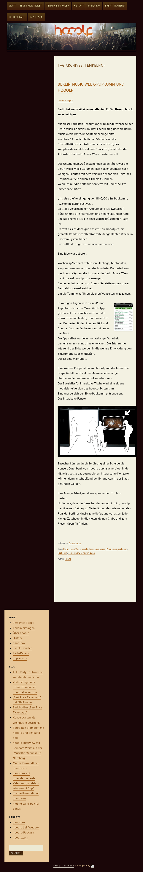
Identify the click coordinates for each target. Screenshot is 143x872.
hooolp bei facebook (26, 827)
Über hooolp (21, 633)
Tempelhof (73, 553)
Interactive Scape (97, 549)
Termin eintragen (57, 5)
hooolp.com (20, 837)
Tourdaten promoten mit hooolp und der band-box (28, 733)
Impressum (36, 17)
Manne (68, 559)
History (79, 5)
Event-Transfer (115, 5)
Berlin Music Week (72, 549)
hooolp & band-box (63, 866)
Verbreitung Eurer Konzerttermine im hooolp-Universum (25, 687)
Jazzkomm (122, 549)
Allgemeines (75, 543)
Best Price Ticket (31, 5)
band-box (94, 5)
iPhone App (111, 549)
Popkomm (62, 553)
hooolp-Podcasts (24, 832)
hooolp (85, 549)
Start (12, 5)
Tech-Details (17, 17)
